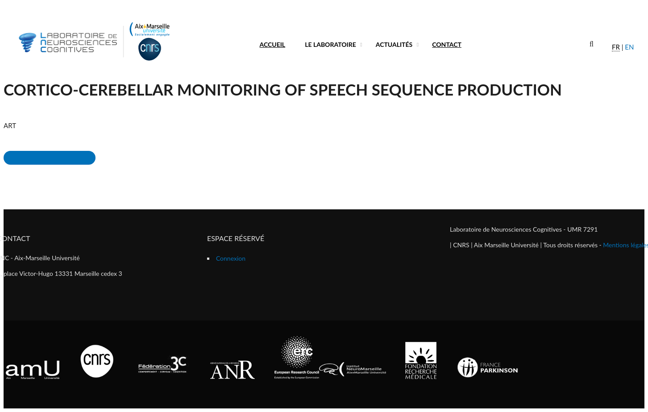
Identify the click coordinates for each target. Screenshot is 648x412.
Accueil (273, 44)
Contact (446, 44)
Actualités (394, 44)
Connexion (230, 258)
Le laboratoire (330, 44)
